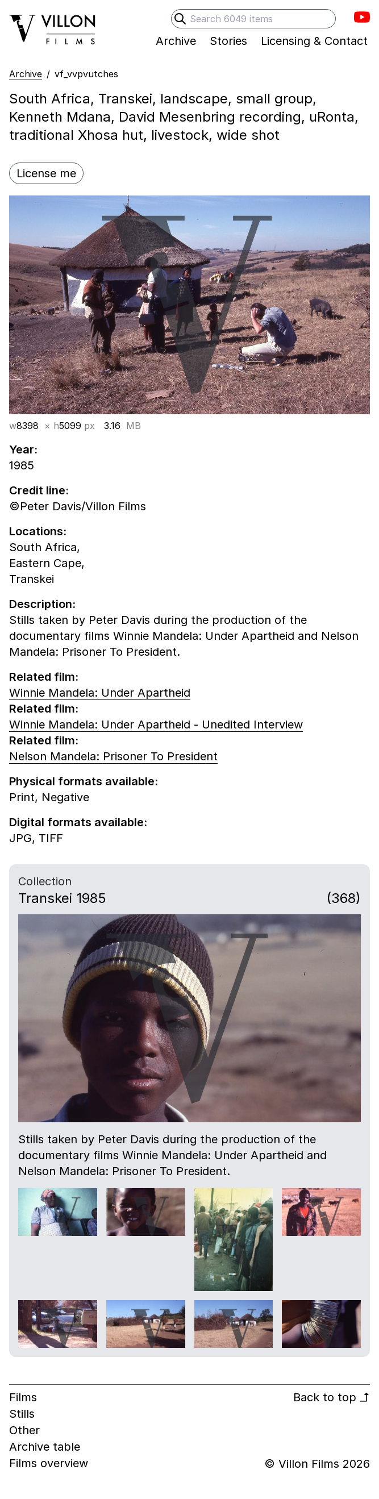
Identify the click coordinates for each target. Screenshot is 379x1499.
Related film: (43, 677)
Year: (23, 449)
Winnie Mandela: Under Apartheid (99, 692)
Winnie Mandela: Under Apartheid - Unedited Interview (156, 724)
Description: (42, 604)
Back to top (331, 1397)
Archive (25, 74)
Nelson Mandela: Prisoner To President (113, 756)
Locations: (37, 531)
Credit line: (39, 490)
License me (46, 173)
